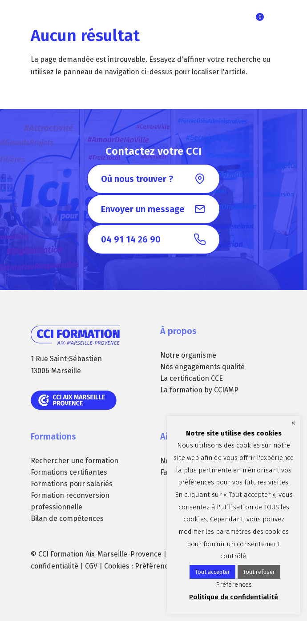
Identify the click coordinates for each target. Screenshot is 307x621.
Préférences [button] (155, 566)
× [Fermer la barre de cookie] (293, 423)
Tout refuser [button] (259, 572)
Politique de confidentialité (233, 597)
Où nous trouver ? (137, 178)
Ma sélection (260, 17)
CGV (91, 566)
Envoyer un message (143, 209)
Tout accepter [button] (212, 572)
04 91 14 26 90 (131, 239)
